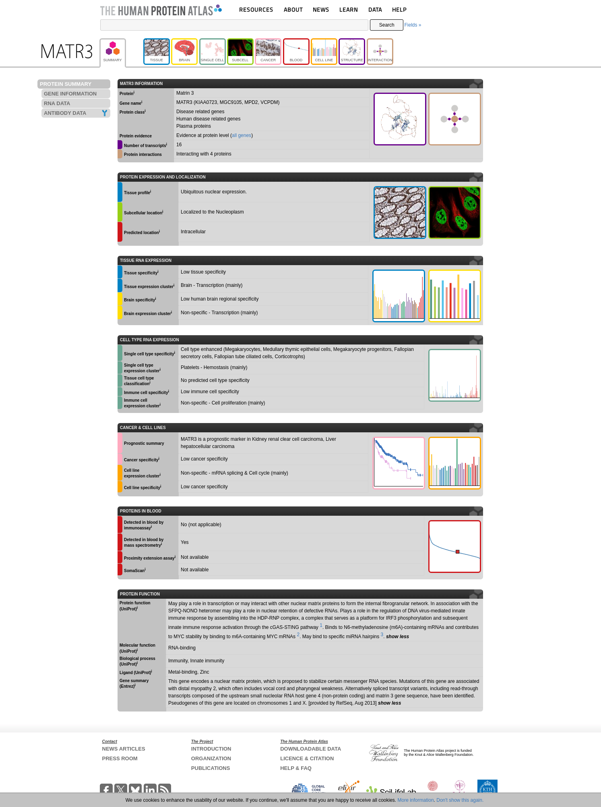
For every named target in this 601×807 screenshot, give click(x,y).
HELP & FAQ (296, 768)
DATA (375, 9)
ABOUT (293, 9)
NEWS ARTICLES (123, 749)
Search (386, 25)
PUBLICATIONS (210, 768)
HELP (399, 9)
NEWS (321, 9)
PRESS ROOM (120, 758)
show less (397, 636)
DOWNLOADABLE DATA (310, 749)
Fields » (412, 25)
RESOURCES (256, 9)
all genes (241, 135)
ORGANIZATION (211, 758)
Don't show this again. (459, 800)
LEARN (348, 9)
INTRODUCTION (211, 749)
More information (416, 800)
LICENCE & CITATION (307, 758)
